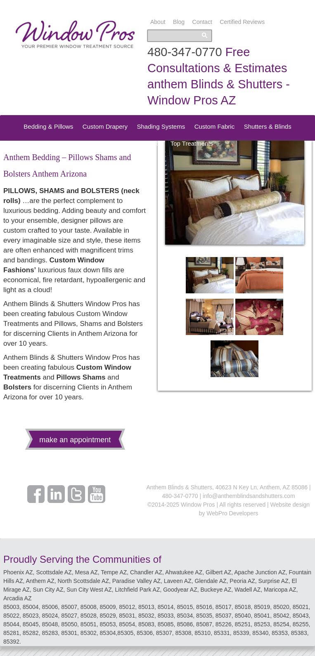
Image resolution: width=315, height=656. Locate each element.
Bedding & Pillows (48, 126)
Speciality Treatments (131, 143)
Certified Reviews (242, 22)
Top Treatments (192, 143)
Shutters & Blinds (267, 126)
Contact (202, 22)
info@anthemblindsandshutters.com (249, 496)
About (158, 22)
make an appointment (75, 440)
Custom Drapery (105, 126)
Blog (179, 22)
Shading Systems (161, 126)
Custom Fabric (214, 126)
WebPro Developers (232, 513)
